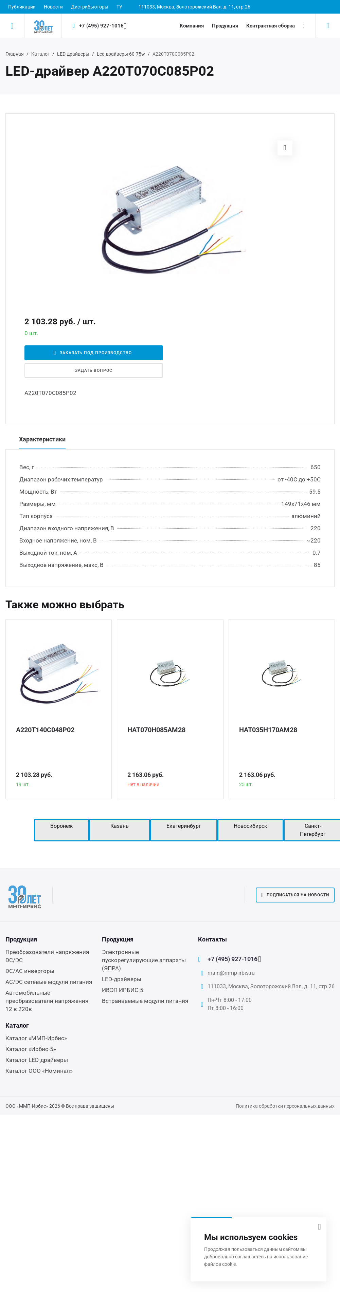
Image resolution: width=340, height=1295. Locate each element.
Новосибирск (250, 826)
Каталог (40, 54)
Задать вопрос (93, 370)
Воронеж (61, 826)
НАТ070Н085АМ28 (156, 730)
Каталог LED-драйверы (36, 1059)
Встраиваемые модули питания (145, 1000)
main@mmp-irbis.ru (231, 973)
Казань (119, 826)
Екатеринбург (183, 826)
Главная (14, 54)
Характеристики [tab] (42, 439)
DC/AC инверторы (29, 971)
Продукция (225, 26)
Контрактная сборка (270, 26)
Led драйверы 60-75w (121, 54)
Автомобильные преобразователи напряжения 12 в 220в (46, 1000)
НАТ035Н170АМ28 (268, 730)
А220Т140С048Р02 (45, 730)
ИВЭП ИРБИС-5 (122, 990)
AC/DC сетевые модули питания (48, 981)
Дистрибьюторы (89, 6)
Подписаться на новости (295, 895)
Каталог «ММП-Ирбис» (36, 1038)
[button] (285, 147)
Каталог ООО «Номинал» (39, 1070)
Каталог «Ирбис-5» (30, 1049)
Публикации (22, 6)
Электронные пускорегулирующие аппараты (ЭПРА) (144, 960)
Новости (53, 6)
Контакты (212, 939)
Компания (192, 26)
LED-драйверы (73, 54)
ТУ (119, 6)
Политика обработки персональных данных (285, 1106)
